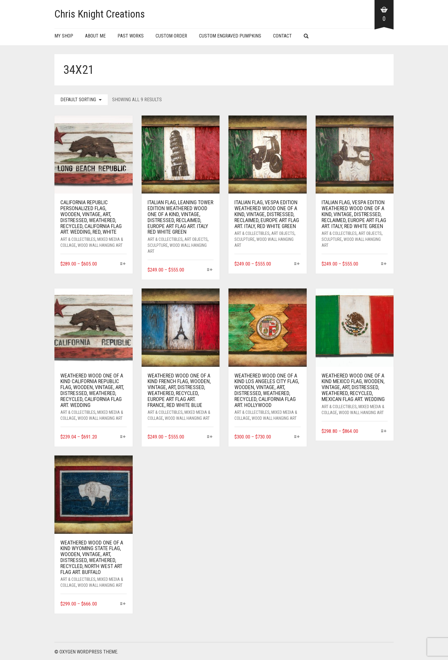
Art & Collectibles (77, 239)
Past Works (131, 36)
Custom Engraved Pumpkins (230, 36)
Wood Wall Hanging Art (100, 245)
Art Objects (196, 239)
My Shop (63, 36)
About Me (95, 36)
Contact (282, 36)
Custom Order (171, 36)
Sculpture (158, 245)
